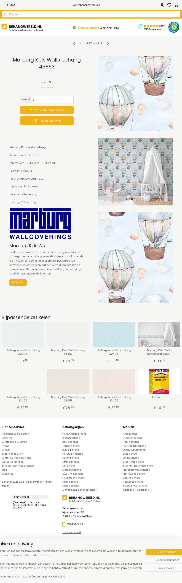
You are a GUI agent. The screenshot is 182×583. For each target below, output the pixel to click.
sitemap (106, 576)
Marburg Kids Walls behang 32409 (114, 352)
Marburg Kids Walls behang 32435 (114, 399)
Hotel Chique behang (74, 434)
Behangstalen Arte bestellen (18, 465)
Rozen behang (70, 458)
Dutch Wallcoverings (135, 450)
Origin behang (131, 458)
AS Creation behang (134, 445)
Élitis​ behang (130, 453)
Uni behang (68, 465)
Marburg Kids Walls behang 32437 (23, 399)
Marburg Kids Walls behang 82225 (23, 352)
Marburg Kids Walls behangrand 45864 (159, 352)
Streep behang (70, 462)
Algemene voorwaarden (15, 434)
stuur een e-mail (71, 532)
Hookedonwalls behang (136, 470)
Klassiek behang (71, 470)
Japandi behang (71, 438)
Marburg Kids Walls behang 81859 (68, 399)
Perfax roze (159, 397)
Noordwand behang (134, 473)
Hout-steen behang (73, 478)
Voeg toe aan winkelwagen (47, 110)
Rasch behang (131, 442)
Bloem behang (70, 450)
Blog (4, 470)
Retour (5, 445)
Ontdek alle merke (134, 490)
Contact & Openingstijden (16, 458)
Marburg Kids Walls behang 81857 (68, 352)
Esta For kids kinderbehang (138, 465)
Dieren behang (70, 485)
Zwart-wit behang (72, 473)
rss (113, 576)
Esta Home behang (133, 462)
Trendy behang (71, 445)
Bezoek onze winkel (13, 453)
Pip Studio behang (72, 453)
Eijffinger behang (132, 438)
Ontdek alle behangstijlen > (79, 490)
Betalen (6, 450)
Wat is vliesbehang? (13, 462)
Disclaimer (7, 438)
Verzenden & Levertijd (14, 442)
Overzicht (18, 282)
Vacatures (7, 473)
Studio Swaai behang (135, 485)
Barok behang (70, 442)
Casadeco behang (133, 481)
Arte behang (130, 434)
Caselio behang (132, 478)
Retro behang (70, 481)
